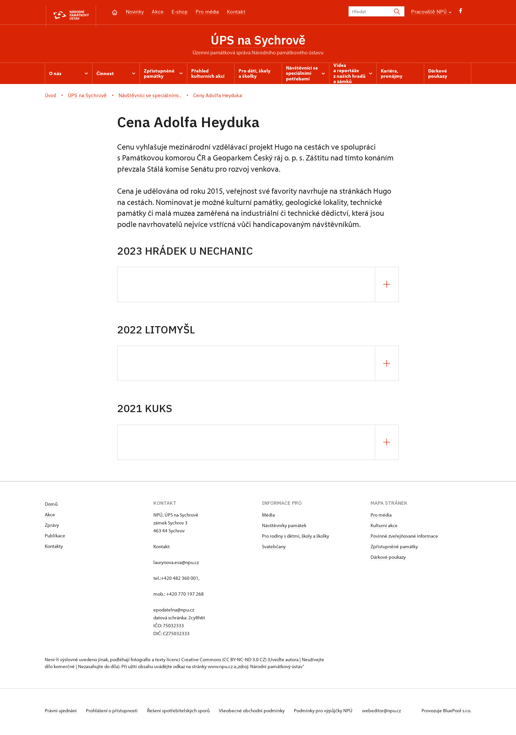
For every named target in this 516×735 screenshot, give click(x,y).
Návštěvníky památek (284, 528)
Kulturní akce (384, 528)
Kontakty (54, 549)
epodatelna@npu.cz (173, 612)
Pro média (207, 12)
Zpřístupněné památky (394, 549)
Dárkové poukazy (388, 559)
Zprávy (52, 527)
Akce (158, 12)
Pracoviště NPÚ (431, 12)
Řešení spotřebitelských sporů (183, 713)
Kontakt (236, 12)
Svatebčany (274, 549)
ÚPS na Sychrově (258, 41)
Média (268, 517)
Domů (51, 506)
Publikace (55, 538)
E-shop (179, 12)
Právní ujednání (61, 713)
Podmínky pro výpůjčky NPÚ (332, 713)
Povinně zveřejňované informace (404, 538)
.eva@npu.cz (186, 565)
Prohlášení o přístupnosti (114, 713)
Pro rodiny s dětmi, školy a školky (295, 538)
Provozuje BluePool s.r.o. (446, 713)
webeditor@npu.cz (392, 713)
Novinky (135, 12)
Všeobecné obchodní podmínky (258, 713)
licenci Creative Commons (194, 662)
